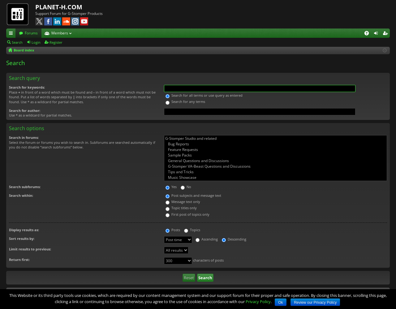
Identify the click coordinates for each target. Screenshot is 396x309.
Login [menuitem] (377, 34)
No (186, 186)
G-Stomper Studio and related (275, 138)
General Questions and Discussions (275, 161)
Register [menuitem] (386, 34)
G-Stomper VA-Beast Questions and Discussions (275, 166)
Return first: (19, 259)
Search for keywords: (27, 87)
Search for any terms (185, 101)
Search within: (21, 195)
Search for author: (24, 110)
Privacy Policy (258, 301)
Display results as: (24, 229)
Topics (192, 229)
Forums (31, 33)
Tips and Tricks (275, 172)
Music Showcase (275, 177)
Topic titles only (181, 207)
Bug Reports (275, 144)
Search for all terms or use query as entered (204, 95)
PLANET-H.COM (58, 7)
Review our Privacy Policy (315, 302)
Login (36, 42)
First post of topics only (187, 214)
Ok (280, 302)
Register (56, 42)
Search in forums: (24, 137)
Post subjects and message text (193, 195)
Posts (173, 229)
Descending (234, 239)
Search (17, 42)
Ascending (207, 239)
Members (59, 33)
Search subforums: (25, 186)
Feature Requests (275, 149)
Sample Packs (275, 155)
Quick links (12, 34)
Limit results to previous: (30, 249)
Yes (171, 186)
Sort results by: (21, 238)
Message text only (183, 201)
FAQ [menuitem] (368, 34)
